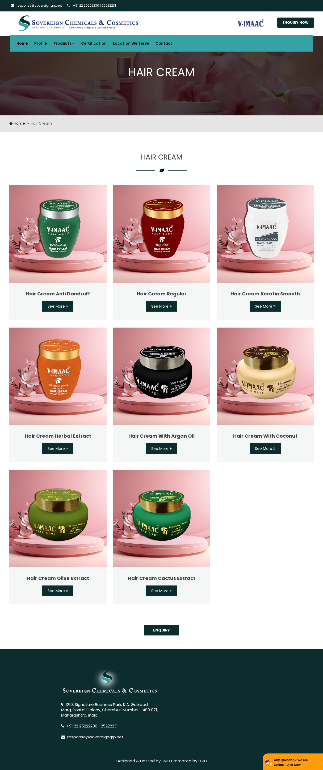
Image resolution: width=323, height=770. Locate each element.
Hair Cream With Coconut (265, 436)
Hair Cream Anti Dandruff (58, 293)
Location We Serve (131, 43)
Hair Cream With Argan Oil (161, 436)
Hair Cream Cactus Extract (161, 578)
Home (22, 43)
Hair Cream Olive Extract (58, 578)
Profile (40, 43)
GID (203, 761)
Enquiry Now (296, 22)
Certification (94, 43)
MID (166, 761)
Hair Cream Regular (162, 293)
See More (58, 306)
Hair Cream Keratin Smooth (265, 293)
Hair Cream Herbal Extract (58, 436)
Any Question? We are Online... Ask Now (291, 762)
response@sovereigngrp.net (39, 5)
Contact (164, 43)
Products (64, 43)
